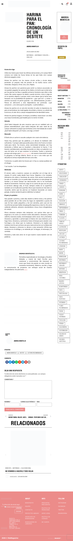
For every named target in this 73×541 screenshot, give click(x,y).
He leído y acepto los (13, 507)
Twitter (61, 510)
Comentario (9, 379)
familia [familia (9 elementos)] (61, 211)
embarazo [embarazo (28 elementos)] (62, 204)
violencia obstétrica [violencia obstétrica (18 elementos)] (62, 340)
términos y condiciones (19, 507)
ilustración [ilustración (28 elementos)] (62, 227)
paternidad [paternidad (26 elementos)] (62, 302)
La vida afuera (62, 109)
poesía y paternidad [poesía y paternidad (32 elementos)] (62, 316)
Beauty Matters (63, 95)
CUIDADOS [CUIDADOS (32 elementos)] (61, 187)
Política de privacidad (46, 509)
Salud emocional (26, 468)
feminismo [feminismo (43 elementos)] (62, 214)
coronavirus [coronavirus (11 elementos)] (63, 180)
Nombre (7, 401)
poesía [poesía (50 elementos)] (61, 311)
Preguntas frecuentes (46, 503)
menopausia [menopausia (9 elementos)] (62, 272)
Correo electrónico (28, 401)
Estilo (60, 101)
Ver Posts (64, 37)
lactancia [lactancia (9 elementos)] (62, 237)
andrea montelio (12, 353)
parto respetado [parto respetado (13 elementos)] (62, 298)
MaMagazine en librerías (31, 523)
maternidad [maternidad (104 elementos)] (62, 260)
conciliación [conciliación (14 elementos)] (62, 176)
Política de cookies (46, 517)
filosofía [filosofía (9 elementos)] (62, 218)
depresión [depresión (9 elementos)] (62, 190)
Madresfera (62, 513)
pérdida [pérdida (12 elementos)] (61, 323)
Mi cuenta (45, 522)
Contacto (28, 510)
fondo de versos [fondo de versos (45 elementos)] (61, 222)
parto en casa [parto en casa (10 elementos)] (63, 293)
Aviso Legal (46, 513)
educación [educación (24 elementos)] (62, 201)
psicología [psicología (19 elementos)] (62, 320)
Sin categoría (62, 119)
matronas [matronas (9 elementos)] (62, 269)
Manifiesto (29, 503)
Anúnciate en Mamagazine (30, 517)
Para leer (29, 57)
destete (22, 353)
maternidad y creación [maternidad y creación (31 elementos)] (63, 264)
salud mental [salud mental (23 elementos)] (63, 327)
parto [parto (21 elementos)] (61, 290)
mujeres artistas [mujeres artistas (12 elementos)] (61, 282)
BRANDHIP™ (58, 538)
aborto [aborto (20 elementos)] (61, 170)
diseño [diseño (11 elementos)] (61, 194)
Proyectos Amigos (32, 513)
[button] (2, 4)
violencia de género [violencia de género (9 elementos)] (62, 335)
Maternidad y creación (41, 55)
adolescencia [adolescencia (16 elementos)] (63, 173)
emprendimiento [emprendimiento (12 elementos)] (63, 208)
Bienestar (8, 468)
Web (38, 401)
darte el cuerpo (26, 153)
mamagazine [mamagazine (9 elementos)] (62, 256)
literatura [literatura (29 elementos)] (62, 246)
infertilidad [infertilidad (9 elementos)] (62, 230)
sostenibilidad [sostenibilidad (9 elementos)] (63, 330)
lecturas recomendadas (35, 353)
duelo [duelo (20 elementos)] (61, 197)
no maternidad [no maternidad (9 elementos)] (63, 286)
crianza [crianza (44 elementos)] (61, 183)
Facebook (61, 506)
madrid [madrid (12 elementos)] (61, 253)
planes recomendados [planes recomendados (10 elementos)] (63, 307)
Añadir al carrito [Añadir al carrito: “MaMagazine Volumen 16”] (64, 86)
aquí (25, 269)
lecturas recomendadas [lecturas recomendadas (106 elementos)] (63, 242)
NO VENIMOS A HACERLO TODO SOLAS (19, 470)
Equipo (27, 506)
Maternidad (30, 55)
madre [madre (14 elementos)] (61, 249)
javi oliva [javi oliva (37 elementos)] (62, 234)
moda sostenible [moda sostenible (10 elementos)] (62, 277)
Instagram (62, 503)
